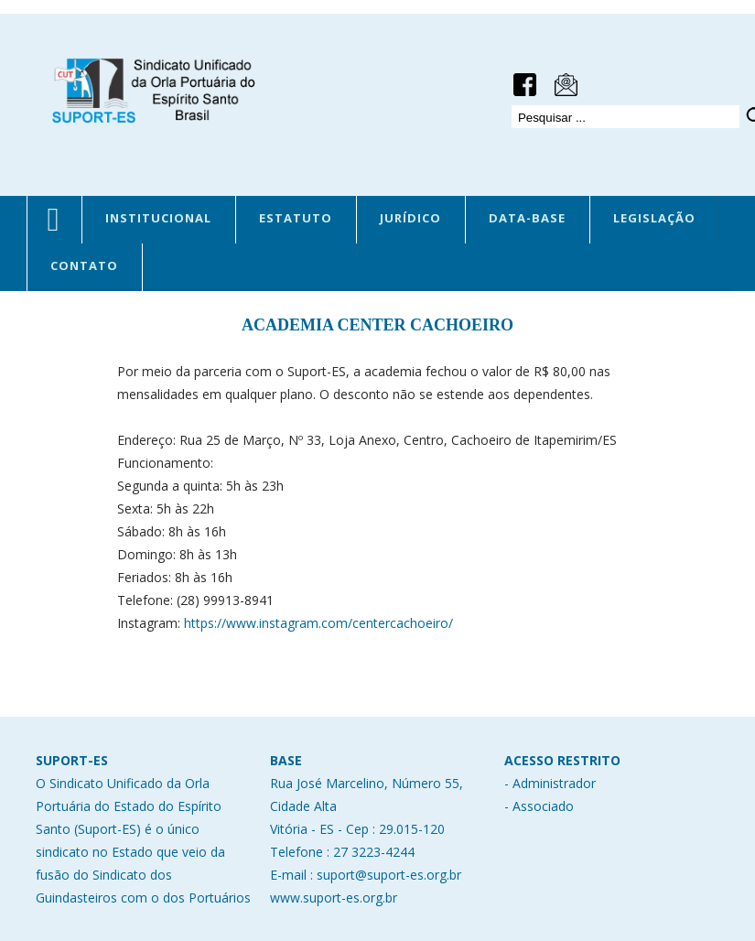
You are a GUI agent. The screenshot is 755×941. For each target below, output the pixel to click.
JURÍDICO (410, 218)
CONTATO (84, 265)
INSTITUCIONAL (158, 218)
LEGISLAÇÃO (654, 218)
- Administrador (550, 783)
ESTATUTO (295, 218)
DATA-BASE (527, 218)
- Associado (539, 806)
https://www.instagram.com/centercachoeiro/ (316, 623)
